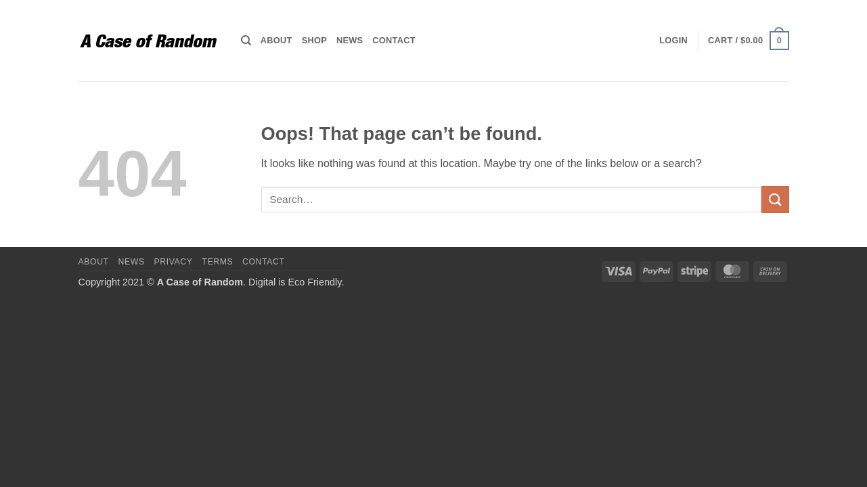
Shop (314, 40)
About (276, 40)
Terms (217, 261)
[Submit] (774, 199)
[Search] (246, 40)
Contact (393, 40)
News (349, 40)
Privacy (173, 261)
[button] (673, 40)
